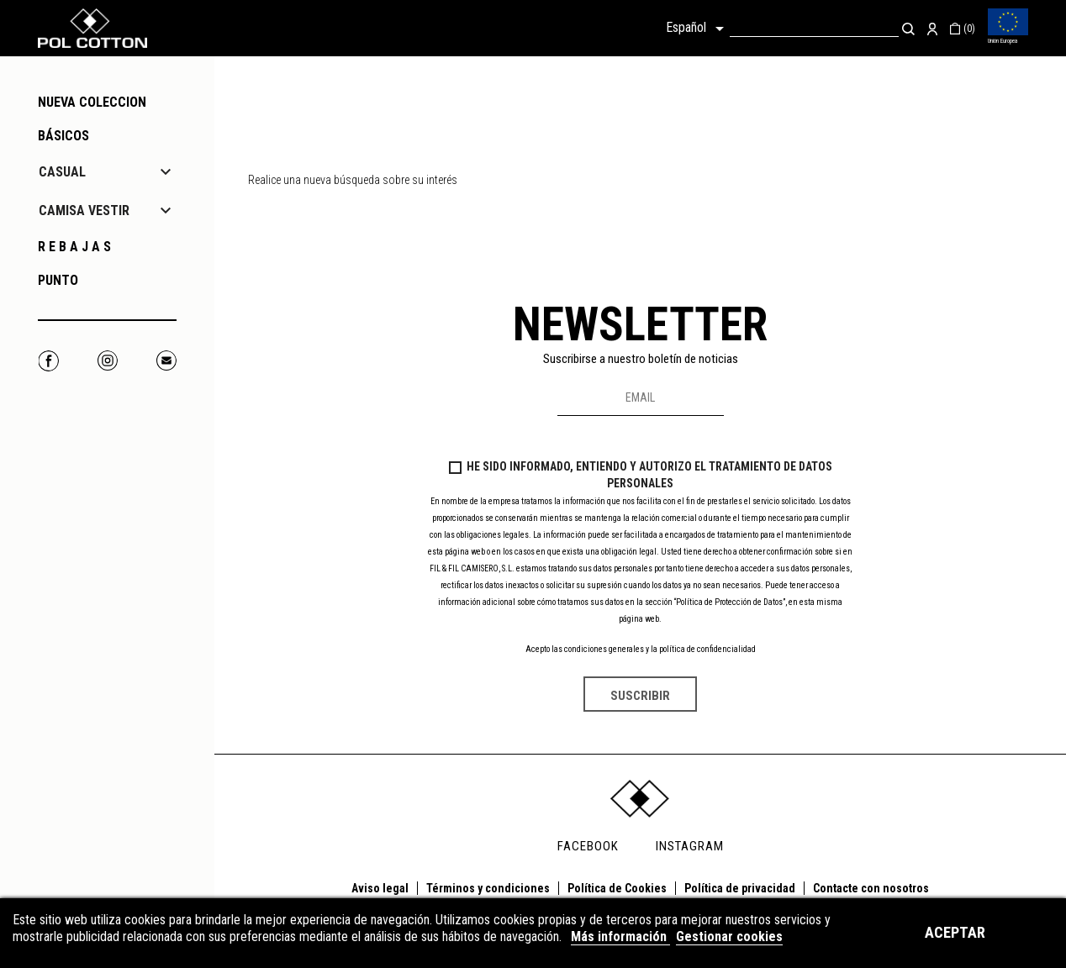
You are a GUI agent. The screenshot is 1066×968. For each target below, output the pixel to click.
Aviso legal (380, 888)
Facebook (48, 360)
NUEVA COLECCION (92, 102)
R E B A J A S (74, 247)
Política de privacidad (739, 888)
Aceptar (955, 932)
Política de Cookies (617, 888)
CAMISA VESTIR (84, 210)
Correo (166, 360)
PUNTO (58, 280)
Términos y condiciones (488, 888)
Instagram (107, 360)
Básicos (63, 136)
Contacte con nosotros (871, 888)
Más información (620, 936)
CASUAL (62, 172)
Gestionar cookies (729, 936)
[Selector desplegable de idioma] (698, 28)
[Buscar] (814, 28)
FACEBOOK (588, 846)
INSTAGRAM (690, 846)
